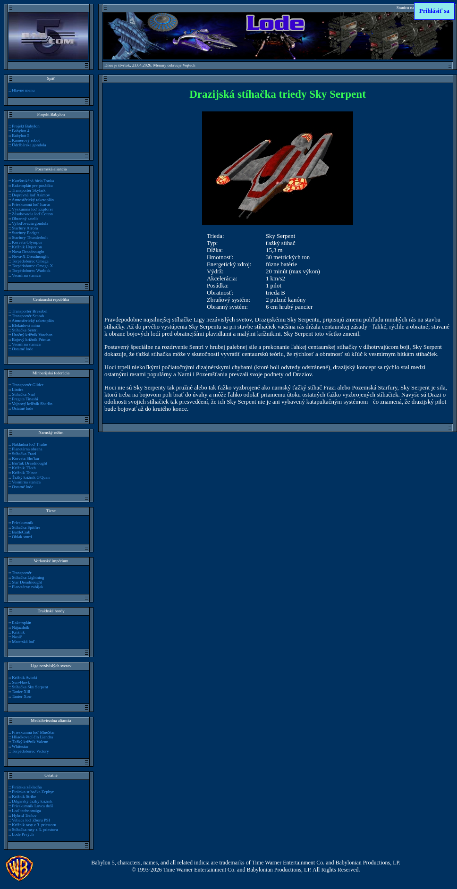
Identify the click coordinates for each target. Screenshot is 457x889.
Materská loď (23, 641)
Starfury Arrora (25, 228)
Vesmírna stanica (26, 275)
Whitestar (20, 746)
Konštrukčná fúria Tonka (33, 180)
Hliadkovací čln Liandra (32, 737)
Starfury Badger (25, 232)
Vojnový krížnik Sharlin (32, 403)
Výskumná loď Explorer (32, 209)
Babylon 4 (20, 130)
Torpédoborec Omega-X (32, 265)
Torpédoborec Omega (30, 261)
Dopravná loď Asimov (31, 195)
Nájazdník (20, 627)
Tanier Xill (21, 691)
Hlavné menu (23, 90)
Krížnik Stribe (24, 796)
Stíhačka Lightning (28, 577)
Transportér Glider (27, 384)
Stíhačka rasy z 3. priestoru (35, 829)
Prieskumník (22, 522)
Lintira (17, 389)
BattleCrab (21, 532)
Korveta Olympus (27, 242)
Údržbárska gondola (29, 145)
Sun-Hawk (21, 682)
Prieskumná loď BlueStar (33, 732)
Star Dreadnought (27, 582)
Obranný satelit (25, 218)
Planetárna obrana (27, 449)
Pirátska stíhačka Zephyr (33, 791)
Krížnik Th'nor (24, 472)
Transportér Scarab (28, 315)
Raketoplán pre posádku (32, 185)
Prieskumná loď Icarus (31, 204)
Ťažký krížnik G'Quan (31, 477)
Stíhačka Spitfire (26, 527)
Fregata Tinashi (25, 399)
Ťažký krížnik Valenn (30, 741)
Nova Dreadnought (28, 251)
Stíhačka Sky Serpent (30, 687)
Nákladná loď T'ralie (29, 444)
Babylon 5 (20, 135)
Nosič (17, 637)
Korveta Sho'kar (25, 458)
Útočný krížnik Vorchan (32, 334)
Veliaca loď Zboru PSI (31, 820)
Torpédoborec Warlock (31, 270)
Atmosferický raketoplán (33, 320)
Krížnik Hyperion (27, 247)
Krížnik (18, 632)
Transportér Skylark (29, 190)
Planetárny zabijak (27, 586)
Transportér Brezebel (30, 311)
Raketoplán (21, 622)
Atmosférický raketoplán (33, 199)
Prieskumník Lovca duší (32, 806)
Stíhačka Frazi (24, 453)
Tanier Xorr (22, 696)
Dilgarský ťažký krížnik (32, 801)
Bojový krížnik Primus (31, 339)
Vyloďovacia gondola (30, 223)
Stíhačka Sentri (24, 330)
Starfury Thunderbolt (30, 237)
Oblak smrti (22, 536)
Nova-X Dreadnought (30, 256)
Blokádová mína (26, 325)
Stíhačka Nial (23, 394)
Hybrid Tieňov (24, 815)
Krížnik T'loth (23, 468)
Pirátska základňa (27, 787)
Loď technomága (26, 810)
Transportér (21, 572)
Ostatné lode (22, 349)
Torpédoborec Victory (30, 751)
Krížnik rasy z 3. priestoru (34, 824)
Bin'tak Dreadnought (29, 463)
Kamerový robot (26, 140)
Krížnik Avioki (24, 677)
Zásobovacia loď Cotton (32, 214)
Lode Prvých (23, 834)
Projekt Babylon (25, 126)
